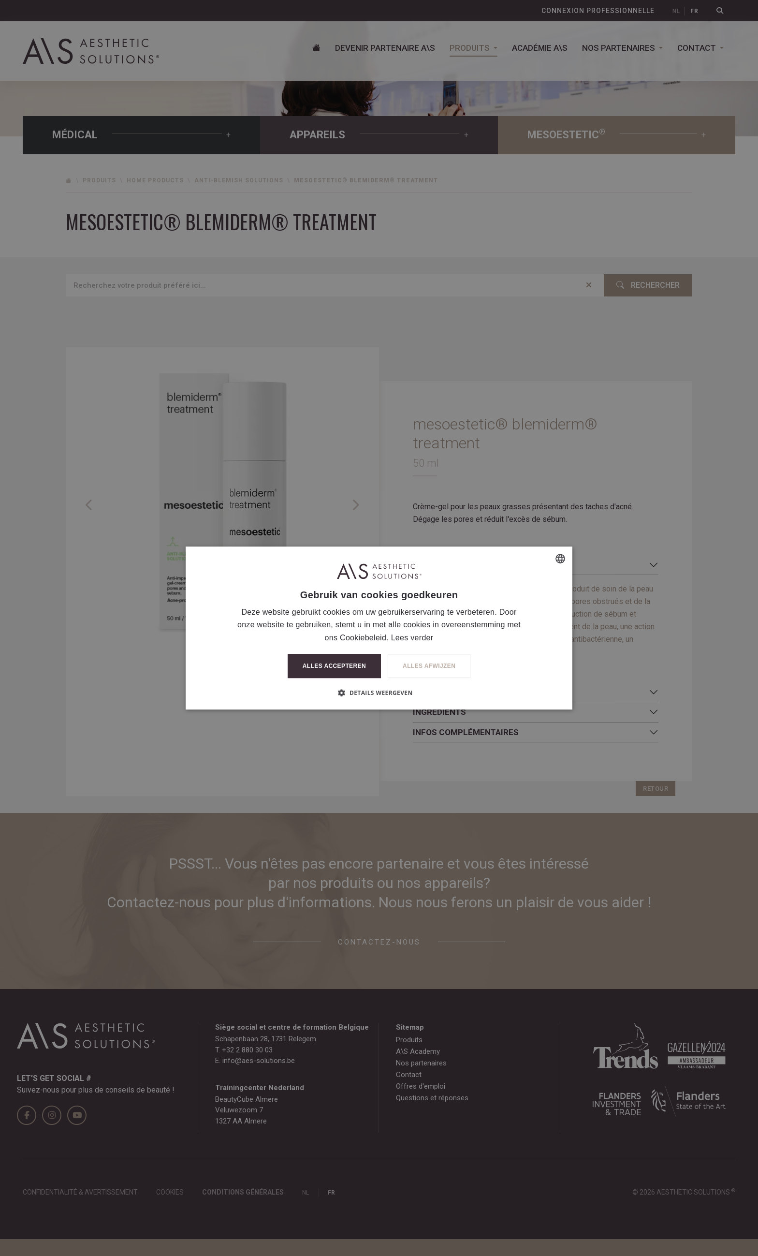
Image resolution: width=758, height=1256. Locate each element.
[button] (378, 692)
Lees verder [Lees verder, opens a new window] (412, 638)
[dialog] (379, 628)
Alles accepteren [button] (334, 666)
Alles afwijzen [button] (429, 666)
